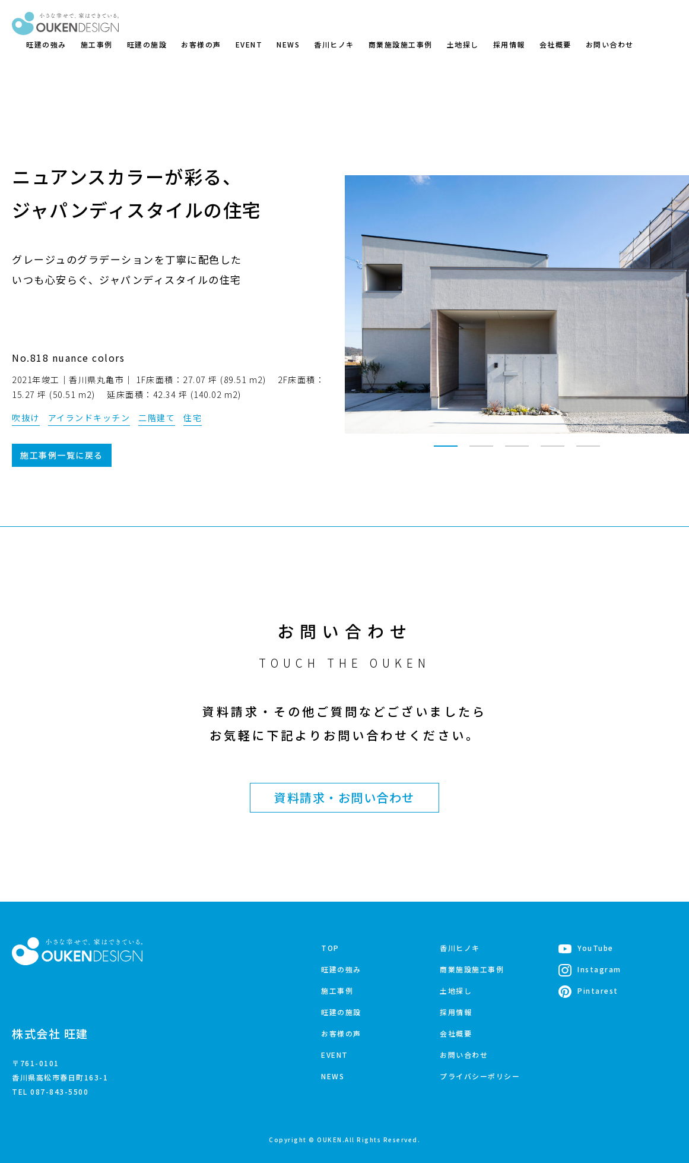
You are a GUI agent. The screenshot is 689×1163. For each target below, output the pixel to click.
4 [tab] (552, 451)
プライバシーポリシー (480, 1076)
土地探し (463, 44)
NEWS (288, 44)
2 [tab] (481, 451)
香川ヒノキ (334, 44)
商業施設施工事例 (401, 44)
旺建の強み (46, 44)
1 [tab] (446, 451)
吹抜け (26, 418)
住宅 (192, 418)
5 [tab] (588, 451)
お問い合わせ (610, 44)
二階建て (156, 418)
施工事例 (97, 44)
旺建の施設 (147, 44)
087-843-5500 (59, 1091)
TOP (330, 948)
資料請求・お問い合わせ (344, 797)
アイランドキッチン (89, 418)
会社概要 (555, 44)
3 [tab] (517, 451)
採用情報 (509, 44)
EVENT (249, 44)
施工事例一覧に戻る (61, 455)
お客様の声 (201, 44)
